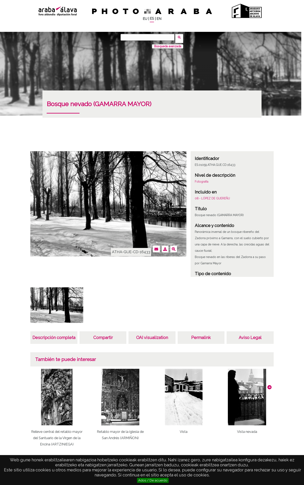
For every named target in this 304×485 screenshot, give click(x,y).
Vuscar (180, 37)
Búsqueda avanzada (167, 43)
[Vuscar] (149, 37)
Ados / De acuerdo (152, 480)
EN (158, 19)
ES (152, 19)
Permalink (201, 335)
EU (145, 19)
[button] (269, 385)
